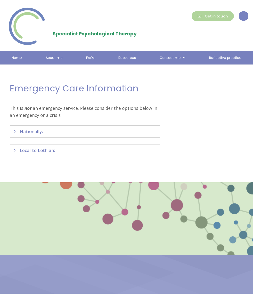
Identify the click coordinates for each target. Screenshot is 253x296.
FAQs (90, 57)
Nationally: (31, 131)
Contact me (173, 57)
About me (54, 57)
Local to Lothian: (37, 150)
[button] (243, 16)
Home (17, 57)
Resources (127, 57)
